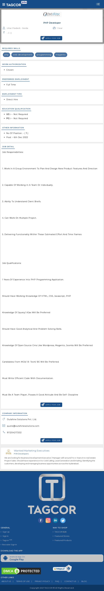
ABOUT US (6, 581)
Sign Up (5, 532)
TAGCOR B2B (60, 532)
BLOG (81, 581)
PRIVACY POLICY (40, 581)
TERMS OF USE (20, 581)
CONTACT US (67, 581)
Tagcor (6, 540)
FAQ (54, 581)
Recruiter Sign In (9, 544)
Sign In (4, 536)
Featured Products (62, 540)
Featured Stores (61, 536)
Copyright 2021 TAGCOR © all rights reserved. (52, 588)
